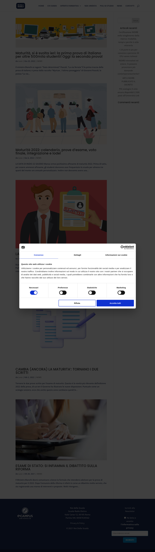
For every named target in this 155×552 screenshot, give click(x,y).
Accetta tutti (115, 303)
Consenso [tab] (38, 255)
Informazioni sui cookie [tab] (116, 255)
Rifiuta (77, 303)
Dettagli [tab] (77, 255)
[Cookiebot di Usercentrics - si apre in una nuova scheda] (122, 247)
